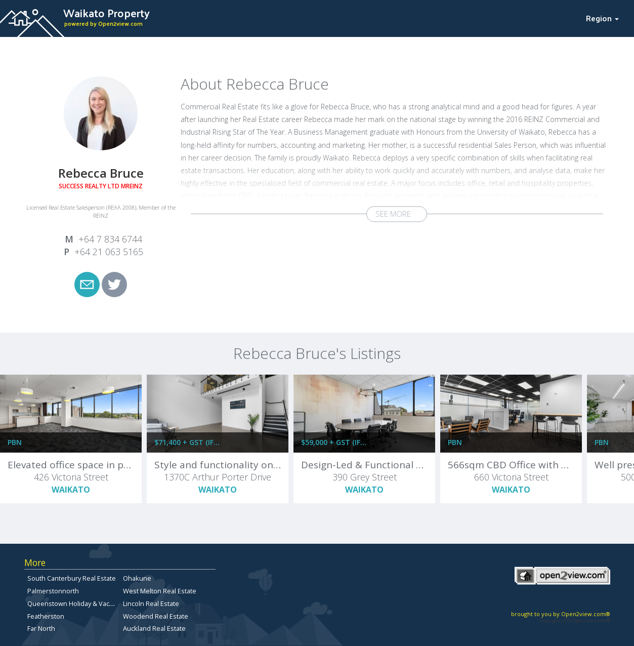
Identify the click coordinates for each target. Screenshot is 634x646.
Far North (41, 628)
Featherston (45, 616)
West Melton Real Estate (159, 590)
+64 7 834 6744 (110, 239)
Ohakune (137, 578)
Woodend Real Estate (155, 616)
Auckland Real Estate (154, 628)
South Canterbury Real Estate (71, 578)
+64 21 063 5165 (108, 252)
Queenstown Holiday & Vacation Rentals (88, 603)
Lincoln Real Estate (151, 603)
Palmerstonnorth (53, 590)
